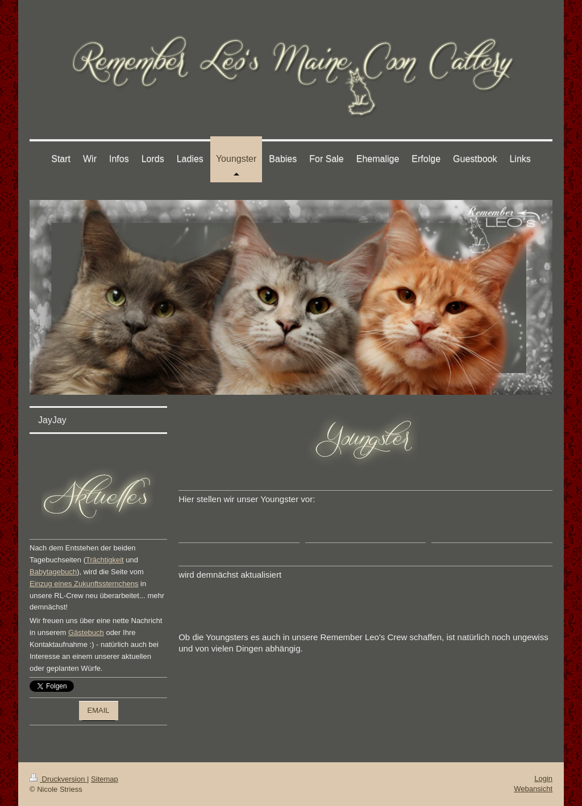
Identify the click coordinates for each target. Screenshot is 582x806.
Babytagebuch (53, 571)
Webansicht (533, 788)
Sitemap (104, 779)
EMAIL (99, 710)
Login (543, 778)
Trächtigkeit (105, 560)
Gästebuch (86, 632)
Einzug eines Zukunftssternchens (84, 583)
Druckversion (58, 779)
